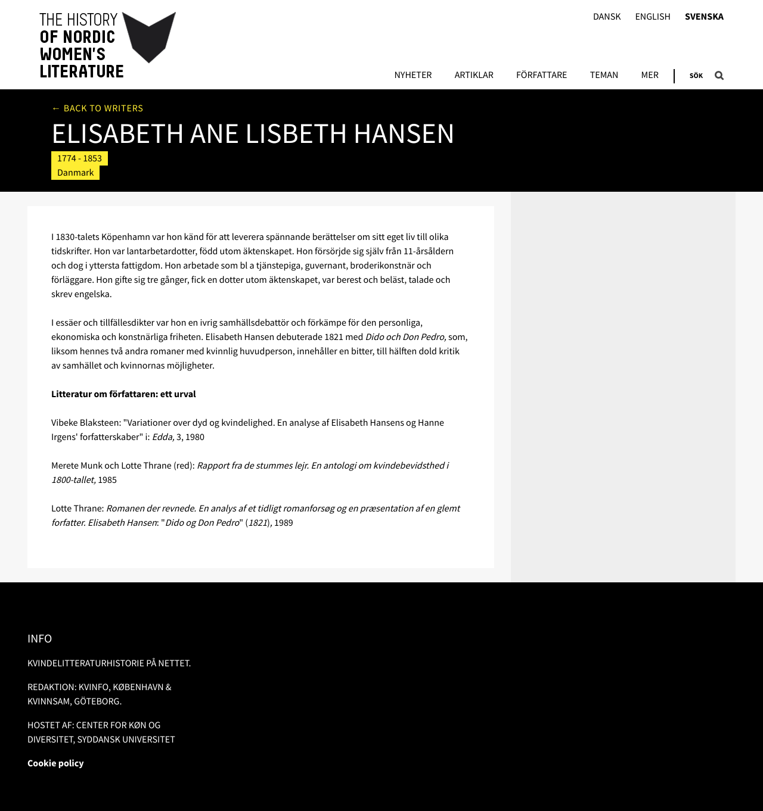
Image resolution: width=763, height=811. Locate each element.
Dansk (607, 17)
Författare (541, 75)
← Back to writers (97, 108)
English (653, 17)
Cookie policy (55, 763)
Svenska (704, 17)
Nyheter (413, 75)
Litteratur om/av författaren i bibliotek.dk (604, 149)
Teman (604, 75)
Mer (650, 75)
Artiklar (474, 75)
